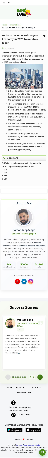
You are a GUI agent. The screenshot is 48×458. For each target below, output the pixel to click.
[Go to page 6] (25, 377)
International (15, 25)
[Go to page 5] (22, 377)
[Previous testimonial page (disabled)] (8, 377)
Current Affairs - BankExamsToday (28, 445)
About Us (21, 388)
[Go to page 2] (15, 377)
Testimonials (24, 392)
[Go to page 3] (18, 377)
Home (4, 25)
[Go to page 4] (20, 377)
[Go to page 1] (13, 377)
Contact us (35, 388)
